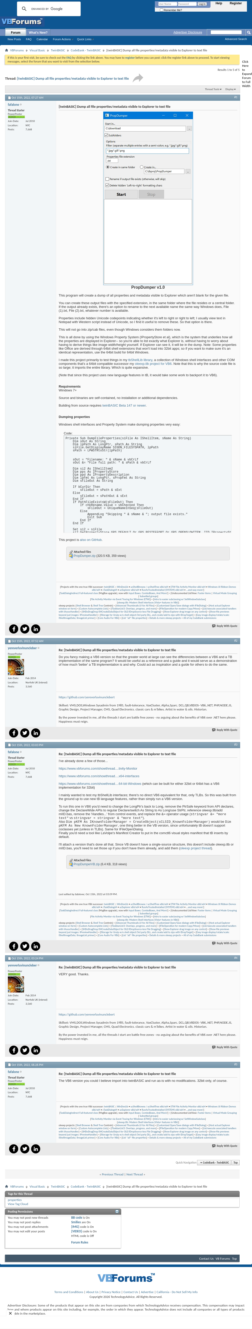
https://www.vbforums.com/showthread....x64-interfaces (99, 776)
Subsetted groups (148, 596)
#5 (235, 1064)
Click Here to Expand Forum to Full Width (247, 74)
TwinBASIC (58, 50)
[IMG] (75, 1227)
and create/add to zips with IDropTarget (172, 615)
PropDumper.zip (84, 556)
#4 (235, 958)
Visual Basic (37, 50)
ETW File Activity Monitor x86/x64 (188, 586)
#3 (235, 744)
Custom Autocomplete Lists (94, 608)
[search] (48, 9)
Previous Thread (112, 1174)
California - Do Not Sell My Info (177, 1292)
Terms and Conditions (68, 1292)
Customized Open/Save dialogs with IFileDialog (182, 605)
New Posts (14, 39)
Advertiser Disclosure (188, 32)
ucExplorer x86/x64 (129, 590)
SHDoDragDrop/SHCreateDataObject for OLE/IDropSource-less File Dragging (121, 611)
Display (229, 89)
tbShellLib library (140, 360)
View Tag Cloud (18, 1204)
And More (161, 593)
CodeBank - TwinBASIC (86, 50)
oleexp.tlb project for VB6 (153, 364)
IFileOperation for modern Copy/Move (179, 608)
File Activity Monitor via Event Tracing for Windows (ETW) (120, 599)
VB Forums (223, 1258)
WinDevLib (122, 586)
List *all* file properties (134, 618)
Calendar (42, 39)
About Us (92, 1292)
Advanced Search (236, 38)
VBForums (17, 50)
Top (236, 1162)
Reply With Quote (225, 626)
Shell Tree (98, 605)
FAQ (29, 39)
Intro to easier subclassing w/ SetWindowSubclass (179, 599)
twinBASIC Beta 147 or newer (124, 405)
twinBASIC (109, 586)
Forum (15, 32)
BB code (76, 1217)
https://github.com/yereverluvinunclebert (87, 697)
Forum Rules (79, 1242)
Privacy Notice (110, 1292)
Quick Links (84, 39)
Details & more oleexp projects (165, 618)
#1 (235, 97)
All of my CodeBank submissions (199, 618)
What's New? (38, 32)
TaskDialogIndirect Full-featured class (79, 593)
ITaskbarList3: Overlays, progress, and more (134, 608)
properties (15, 1200)
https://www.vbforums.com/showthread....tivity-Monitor (98, 768)
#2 (235, 640)
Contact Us (206, 1258)
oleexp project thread (195, 848)
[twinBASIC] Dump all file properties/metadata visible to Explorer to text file (73, 78)
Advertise (147, 1292)
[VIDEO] (76, 1231)
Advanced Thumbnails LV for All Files (135, 605)
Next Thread (135, 1174)
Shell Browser (83, 605)
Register (236, 3)
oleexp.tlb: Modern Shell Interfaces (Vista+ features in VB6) (148, 602)
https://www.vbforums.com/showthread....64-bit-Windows (100, 784)
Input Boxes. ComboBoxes (142, 593)
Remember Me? (171, 10)
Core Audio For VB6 (108, 618)
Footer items (204, 593)
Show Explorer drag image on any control (185, 611)
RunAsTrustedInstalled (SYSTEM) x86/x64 (163, 590)
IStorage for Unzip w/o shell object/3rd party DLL (126, 615)
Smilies (76, 1222)
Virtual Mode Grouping (225, 593)
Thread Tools (212, 89)
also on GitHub (91, 540)
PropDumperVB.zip (87, 864)
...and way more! (194, 590)
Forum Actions (62, 39)
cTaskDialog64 (109, 590)
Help (219, 3)
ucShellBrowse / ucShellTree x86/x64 (149, 586)
